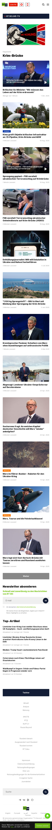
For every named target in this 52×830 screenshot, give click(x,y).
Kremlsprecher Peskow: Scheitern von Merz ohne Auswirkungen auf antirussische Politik (25, 344)
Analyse (26, 707)
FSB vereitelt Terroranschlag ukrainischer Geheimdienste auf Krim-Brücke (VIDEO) (24, 219)
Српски (28, 815)
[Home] (5, 4)
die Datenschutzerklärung (26, 607)
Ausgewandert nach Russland (26, 742)
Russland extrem (26, 746)
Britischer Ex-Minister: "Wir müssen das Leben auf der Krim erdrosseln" (23, 91)
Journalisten (26, 781)
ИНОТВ (26, 717)
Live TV (13, 4)
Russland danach (26, 738)
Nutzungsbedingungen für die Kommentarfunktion (26, 774)
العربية (26, 813)
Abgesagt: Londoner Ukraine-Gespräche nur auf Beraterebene (25, 385)
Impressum (26, 760)
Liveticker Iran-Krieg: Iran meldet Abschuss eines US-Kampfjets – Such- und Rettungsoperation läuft (26, 627)
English (7, 813)
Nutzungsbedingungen (26, 767)
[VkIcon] (24, 800)
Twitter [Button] (26, 692)
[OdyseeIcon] (32, 800)
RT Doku (26, 749)
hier (12, 827)
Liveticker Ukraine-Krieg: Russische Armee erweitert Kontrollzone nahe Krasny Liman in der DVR (25, 639)
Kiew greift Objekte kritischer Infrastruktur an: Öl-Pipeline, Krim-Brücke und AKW (24, 135)
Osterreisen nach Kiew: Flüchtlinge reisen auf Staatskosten (23, 659)
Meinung (26, 710)
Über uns (26, 771)
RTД (26, 720)
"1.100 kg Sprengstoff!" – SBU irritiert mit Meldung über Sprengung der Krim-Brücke (24, 302)
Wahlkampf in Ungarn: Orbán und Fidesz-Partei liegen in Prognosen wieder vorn (24, 669)
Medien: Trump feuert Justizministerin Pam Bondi (25, 650)
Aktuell (26, 703)
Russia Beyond (26, 727)
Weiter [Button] (26, 576)
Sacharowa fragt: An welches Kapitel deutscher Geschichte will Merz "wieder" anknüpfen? (23, 429)
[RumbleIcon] (28, 800)
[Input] (26, 600)
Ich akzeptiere (21, 607)
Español (34, 813)
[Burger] (48, 4)
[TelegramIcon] (20, 800)
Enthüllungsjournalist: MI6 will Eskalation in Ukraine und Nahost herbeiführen (24, 260)
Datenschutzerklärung (26, 764)
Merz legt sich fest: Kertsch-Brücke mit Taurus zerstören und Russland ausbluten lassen (24, 560)
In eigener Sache (26, 778)
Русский (17, 813)
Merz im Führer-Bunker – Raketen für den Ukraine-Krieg (23, 475)
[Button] (45, 600)
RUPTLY (26, 724)
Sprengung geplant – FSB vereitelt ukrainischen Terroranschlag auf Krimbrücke (26, 177)
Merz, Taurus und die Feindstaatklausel (23, 518)
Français (44, 813)
